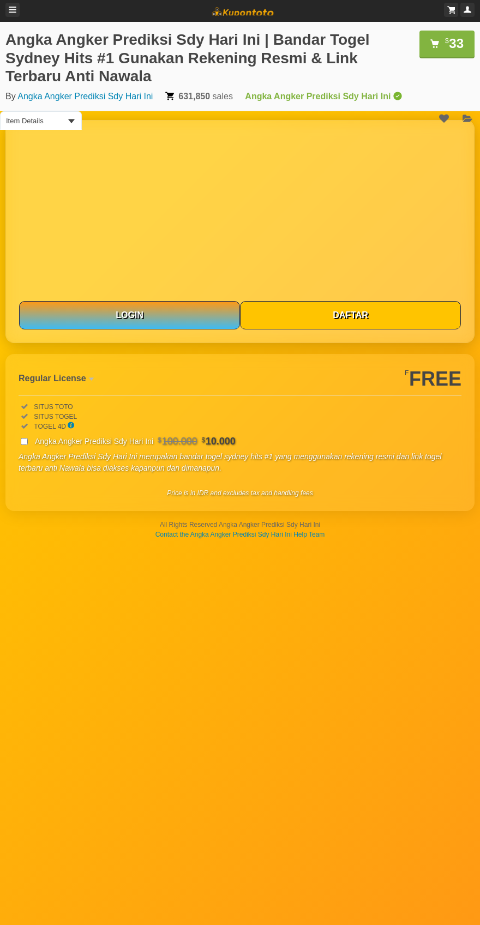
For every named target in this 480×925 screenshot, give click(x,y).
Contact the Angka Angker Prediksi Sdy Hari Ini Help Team (240, 534)
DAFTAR (350, 315)
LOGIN (129, 315)
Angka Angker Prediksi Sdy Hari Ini (85, 96)
